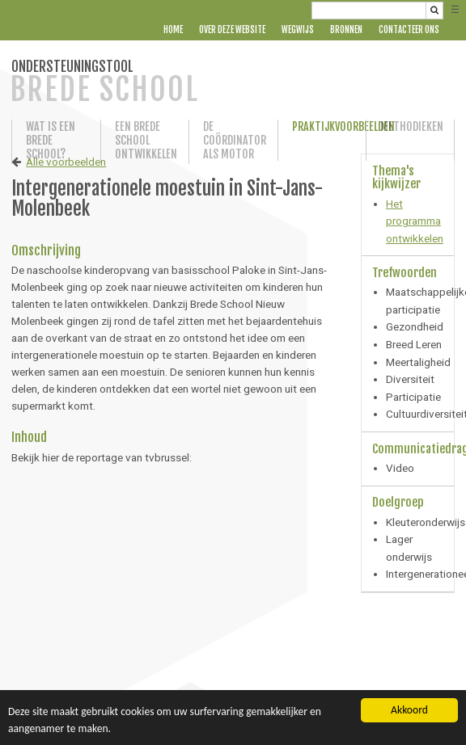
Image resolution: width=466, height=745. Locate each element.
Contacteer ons (409, 30)
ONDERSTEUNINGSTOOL (104, 82)
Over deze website (232, 30)
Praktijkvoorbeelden (322, 126)
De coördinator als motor (233, 140)
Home (173, 30)
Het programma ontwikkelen (414, 221)
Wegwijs (298, 30)
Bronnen (346, 30)
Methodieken (409, 126)
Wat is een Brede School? (50, 140)
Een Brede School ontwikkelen (145, 140)
